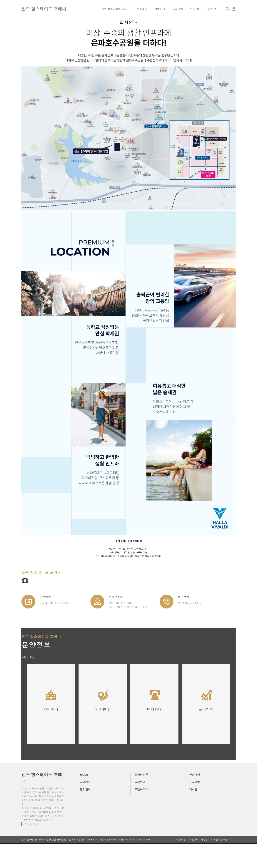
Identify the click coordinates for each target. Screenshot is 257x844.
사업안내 (159, 9)
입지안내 (140, 782)
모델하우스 (141, 789)
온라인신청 (141, 774)
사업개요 (85, 782)
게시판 (212, 9)
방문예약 (142, 9)
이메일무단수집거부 (221, 839)
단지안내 (195, 9)
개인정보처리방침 (198, 839)
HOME (84, 774)
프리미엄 (177, 9)
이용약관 (180, 839)
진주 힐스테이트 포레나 (115, 9)
